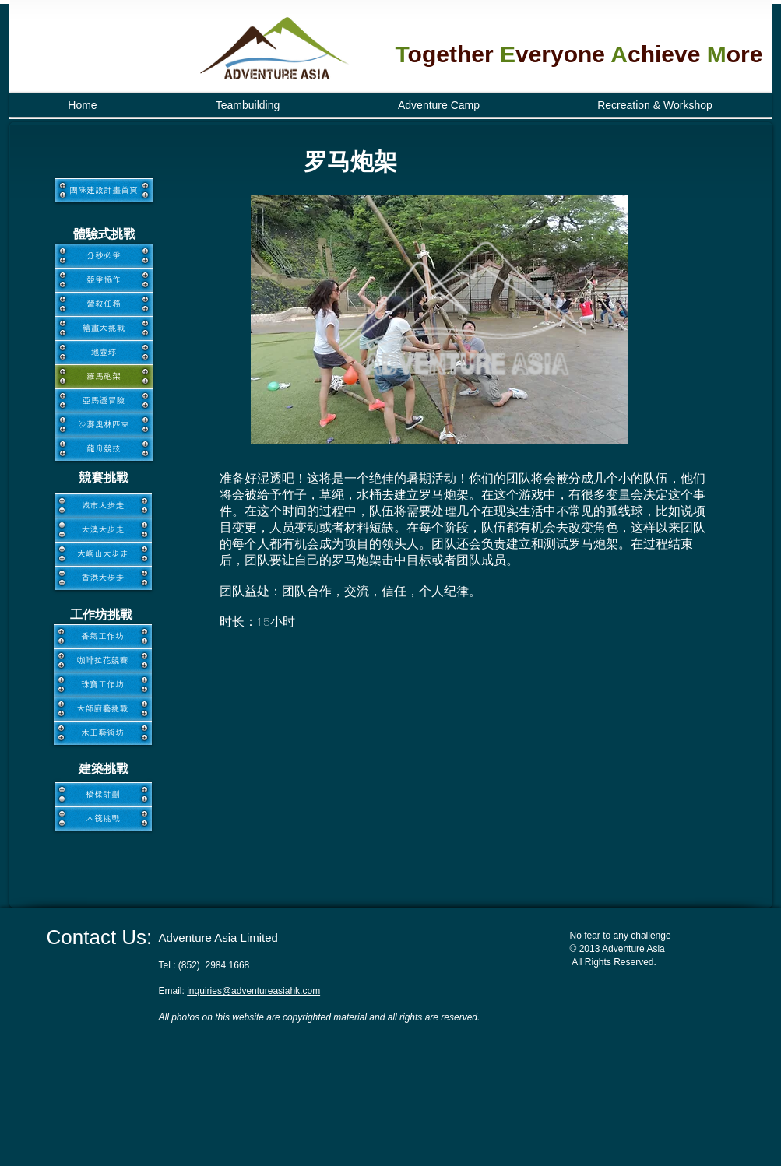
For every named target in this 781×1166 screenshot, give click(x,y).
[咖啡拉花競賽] (103, 660)
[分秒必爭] (104, 256)
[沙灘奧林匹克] (104, 425)
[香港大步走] (103, 578)
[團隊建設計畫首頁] (104, 190)
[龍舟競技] (104, 449)
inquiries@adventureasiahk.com (253, 990)
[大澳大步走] (103, 530)
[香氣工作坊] (103, 636)
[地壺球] (104, 352)
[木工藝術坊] (103, 733)
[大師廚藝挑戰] (103, 709)
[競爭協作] (104, 280)
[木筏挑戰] (103, 818)
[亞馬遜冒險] (104, 400)
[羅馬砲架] (104, 376)
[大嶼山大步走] (103, 554)
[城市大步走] (103, 505)
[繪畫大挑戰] (104, 328)
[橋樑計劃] (103, 794)
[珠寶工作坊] (103, 685)
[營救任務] (104, 304)
